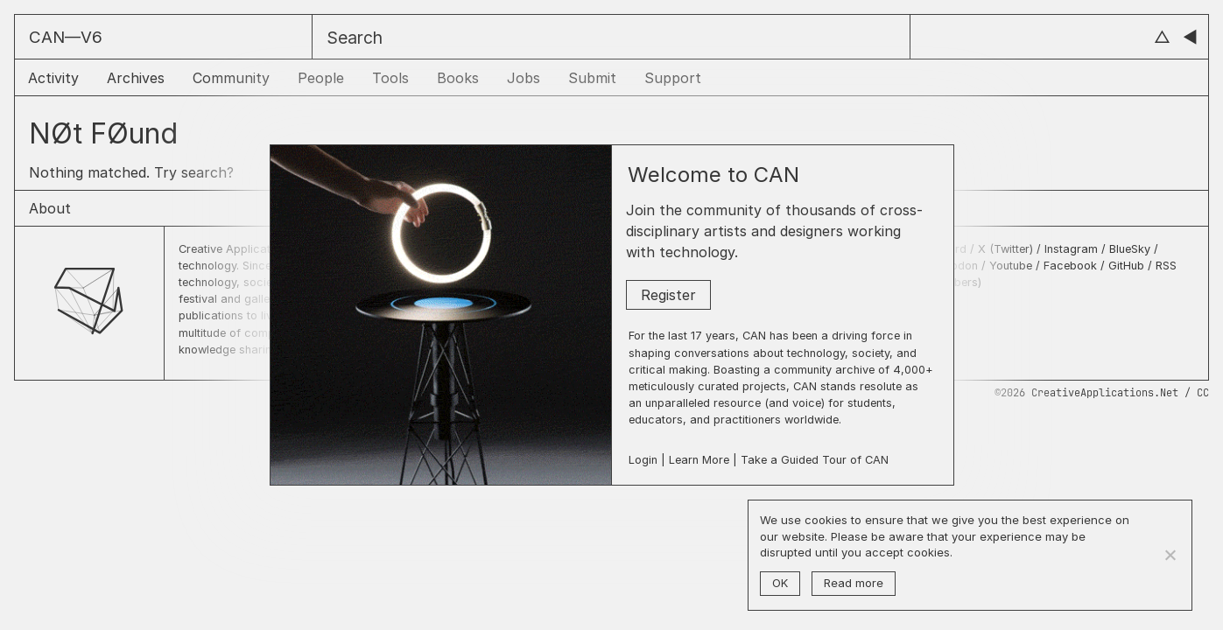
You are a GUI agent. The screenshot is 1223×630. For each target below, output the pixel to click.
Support (672, 78)
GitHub (1126, 265)
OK (780, 583)
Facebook (1070, 265)
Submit (592, 78)
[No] (1169, 555)
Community (231, 78)
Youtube (1010, 265)
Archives (136, 78)
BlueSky (1129, 249)
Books (458, 78)
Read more (853, 583)
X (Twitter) (1007, 249)
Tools (390, 78)
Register (668, 295)
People (321, 78)
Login (643, 459)
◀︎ (1190, 37)
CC (1203, 393)
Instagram (1072, 249)
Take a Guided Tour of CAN (815, 459)
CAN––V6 (65, 37)
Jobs (523, 78)
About (50, 208)
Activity (53, 78)
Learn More (699, 459)
